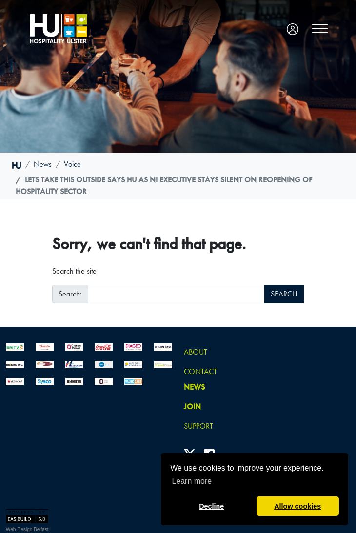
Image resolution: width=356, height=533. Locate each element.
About (195, 352)
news (43, 164)
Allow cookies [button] (297, 506)
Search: (70, 294)
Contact (200, 371)
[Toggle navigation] (320, 29)
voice (72, 164)
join (192, 406)
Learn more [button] (192, 481)
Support (198, 426)
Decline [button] (211, 506)
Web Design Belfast (27, 529)
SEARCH (284, 294)
